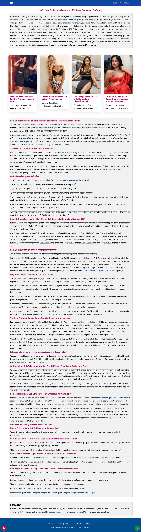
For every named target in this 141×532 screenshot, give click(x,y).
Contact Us (124, 3)
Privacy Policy (63, 523)
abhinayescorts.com (53, 512)
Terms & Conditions (83, 523)
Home (114, 3)
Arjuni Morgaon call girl (37, 492)
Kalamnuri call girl (87, 492)
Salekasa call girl (17, 492)
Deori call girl (55, 492)
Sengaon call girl (70, 492)
